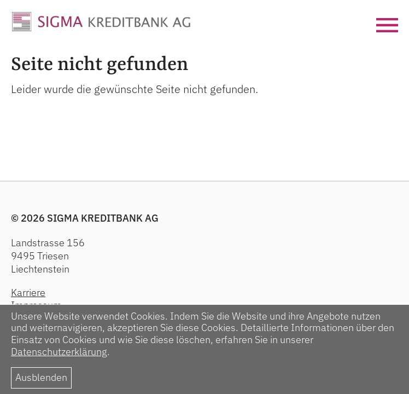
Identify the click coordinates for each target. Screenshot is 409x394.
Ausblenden (41, 377)
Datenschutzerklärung (59, 351)
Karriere (28, 292)
